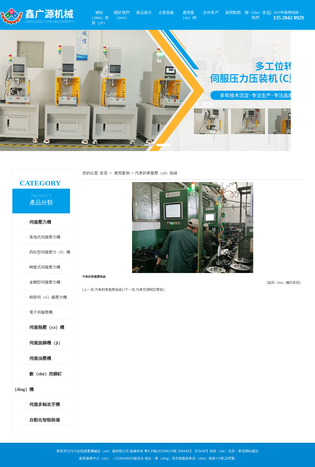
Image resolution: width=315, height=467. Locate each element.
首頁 (104, 173)
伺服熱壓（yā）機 (46, 327)
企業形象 (166, 12)
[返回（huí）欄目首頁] (283, 282)
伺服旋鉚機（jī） (46, 342)
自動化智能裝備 (44, 420)
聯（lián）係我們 (255, 15)
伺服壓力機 (40, 222)
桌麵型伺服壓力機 (44, 282)
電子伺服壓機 (41, 312)
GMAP (201, 451)
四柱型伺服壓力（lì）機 (49, 252)
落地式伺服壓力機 (44, 237)
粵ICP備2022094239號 (160, 451)
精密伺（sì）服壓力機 (48, 297)
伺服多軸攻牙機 (44, 404)
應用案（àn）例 (188, 15)
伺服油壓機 (40, 358)
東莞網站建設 (248, 451)
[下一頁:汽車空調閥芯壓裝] (144, 289)
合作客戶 (211, 12)
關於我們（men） (121, 15)
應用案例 (122, 173)
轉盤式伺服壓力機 (44, 267)
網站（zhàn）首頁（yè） (99, 15)
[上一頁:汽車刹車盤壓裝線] (102, 289)
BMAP (185, 451)
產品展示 (144, 12)
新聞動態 (233, 12)
